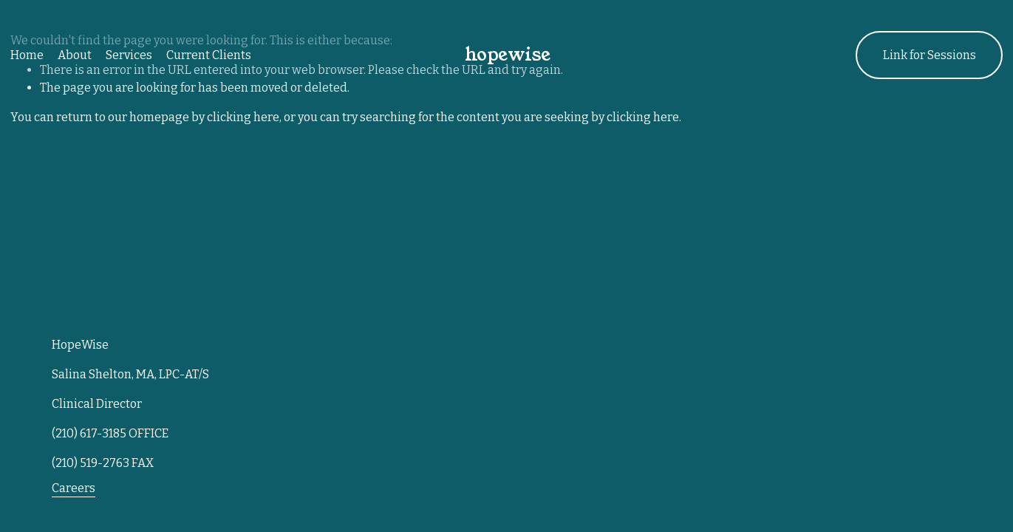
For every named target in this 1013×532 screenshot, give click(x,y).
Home (27, 55)
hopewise (507, 54)
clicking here (243, 117)
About (75, 55)
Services (129, 55)
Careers (73, 488)
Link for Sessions (929, 55)
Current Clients (208, 55)
